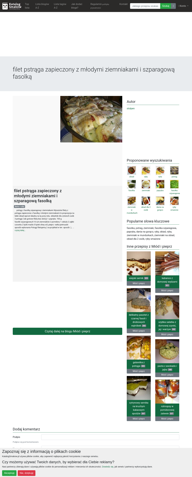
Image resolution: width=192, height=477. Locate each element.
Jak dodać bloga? (76, 6)
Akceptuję (9, 473)
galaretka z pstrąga (138, 364)
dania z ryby (19, 207)
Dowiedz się (107, 466)
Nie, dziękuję (26, 473)
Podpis (16, 437)
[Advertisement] (96, 35)
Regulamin (99, 6)
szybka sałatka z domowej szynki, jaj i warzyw (167, 326)
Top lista (27, 6)
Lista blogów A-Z (42, 6)
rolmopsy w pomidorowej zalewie (167, 410)
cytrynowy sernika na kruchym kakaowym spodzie (138, 408)
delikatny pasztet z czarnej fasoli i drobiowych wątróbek (139, 320)
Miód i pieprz (139, 283)
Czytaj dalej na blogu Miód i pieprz (67, 331)
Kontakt (123, 4)
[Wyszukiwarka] (145, 6)
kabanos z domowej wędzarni (167, 282)
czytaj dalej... (20, 230)
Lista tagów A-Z (60, 6)
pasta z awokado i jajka (167, 368)
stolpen (131, 108)
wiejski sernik (138, 278)
